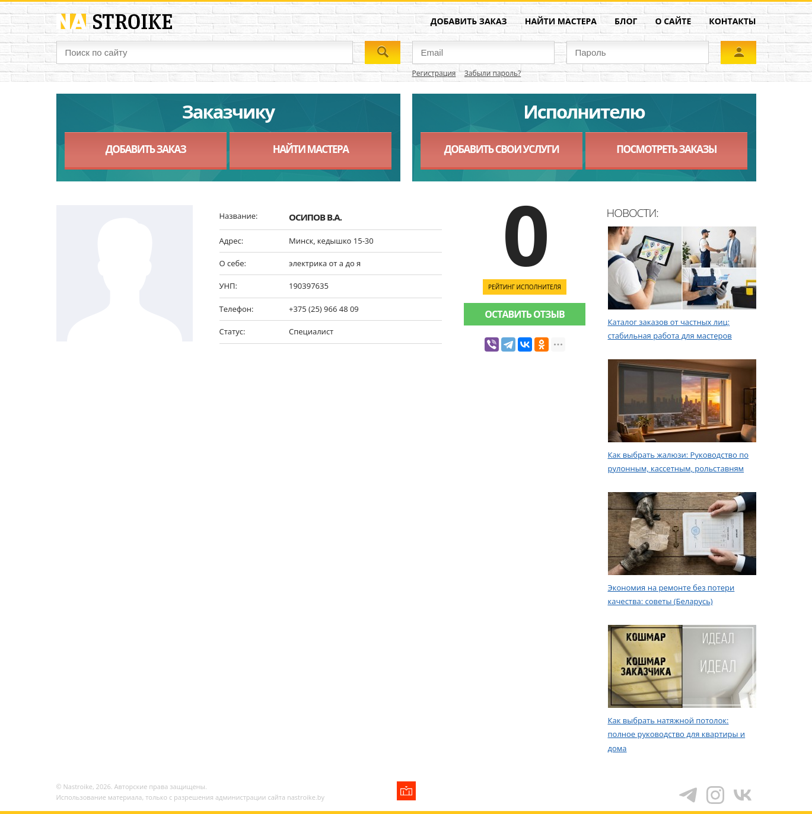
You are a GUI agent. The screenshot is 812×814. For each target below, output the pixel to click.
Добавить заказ (469, 21)
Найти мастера (561, 21)
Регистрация (434, 73)
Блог (625, 21)
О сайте (673, 21)
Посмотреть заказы (666, 149)
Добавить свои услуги (501, 149)
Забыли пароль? (492, 73)
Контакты (732, 21)
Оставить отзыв (524, 314)
